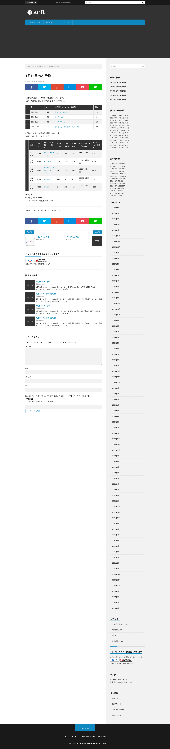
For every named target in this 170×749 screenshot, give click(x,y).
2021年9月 (116, 523)
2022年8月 (116, 461)
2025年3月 (116, 286)
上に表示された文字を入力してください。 (39, 401)
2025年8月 (116, 258)
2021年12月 (116, 506)
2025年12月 (116, 236)
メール (28, 377)
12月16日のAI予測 (43, 282)
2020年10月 (116, 585)
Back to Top (85, 728)
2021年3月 (116, 557)
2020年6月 (116, 608)
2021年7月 (116, 535)
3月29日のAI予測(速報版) (46, 318)
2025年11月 (116, 241)
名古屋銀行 (47, 179)
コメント (28, 346)
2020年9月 (116, 591)
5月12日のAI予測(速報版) (118, 95)
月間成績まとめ (117, 641)
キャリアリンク (60, 122)
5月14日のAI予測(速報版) (118, 87)
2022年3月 (116, 490)
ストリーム (59, 117)
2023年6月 (116, 405)
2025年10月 (116, 247)
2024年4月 (116, 348)
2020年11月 (116, 580)
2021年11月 (116, 512)
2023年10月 (116, 382)
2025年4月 (116, 281)
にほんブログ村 (30, 264)
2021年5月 (116, 546)
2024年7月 (116, 332)
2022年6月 (116, 473)
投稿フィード (116, 704)
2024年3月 (116, 354)
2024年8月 (116, 326)
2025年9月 (116, 253)
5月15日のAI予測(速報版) (66, 2)
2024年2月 (116, 360)
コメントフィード (118, 709)
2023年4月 (116, 416)
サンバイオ (47, 161)
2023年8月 (116, 394)
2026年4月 (116, 213)
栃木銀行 (46, 187)
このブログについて (34, 22)
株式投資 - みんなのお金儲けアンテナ (122, 682)
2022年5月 (116, 478)
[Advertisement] (85, 41)
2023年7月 (116, 399)
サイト (27, 385)
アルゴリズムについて (119, 624)
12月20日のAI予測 (43, 306)
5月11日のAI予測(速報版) (118, 99)
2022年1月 (116, 501)
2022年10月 (116, 450)
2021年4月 (116, 552)
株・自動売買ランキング (42, 264)
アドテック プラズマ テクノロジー (68, 127)
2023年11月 (116, 377)
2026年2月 (116, 224)
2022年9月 (116, 456)
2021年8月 (116, 529)
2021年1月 (116, 569)
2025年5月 (116, 275)
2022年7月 (116, 467)
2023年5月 (116, 411)
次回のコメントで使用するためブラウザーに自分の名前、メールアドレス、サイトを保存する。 (58, 396)
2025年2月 (116, 292)
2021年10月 (116, 518)
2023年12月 (116, 371)
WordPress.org (117, 715)
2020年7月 (116, 602)
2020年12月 (116, 574)
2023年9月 (116, 388)
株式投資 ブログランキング (118, 680)
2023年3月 (116, 422)
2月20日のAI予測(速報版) (46, 294)
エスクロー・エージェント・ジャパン (48, 170)
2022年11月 (116, 444)
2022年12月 (116, 439)
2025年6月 (116, 269)
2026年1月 (116, 230)
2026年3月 (116, 219)
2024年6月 (116, 337)
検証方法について (52, 22)
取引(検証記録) (40, 81)
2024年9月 (116, 320)
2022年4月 (116, 484)
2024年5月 (116, 343)
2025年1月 (116, 298)
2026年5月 (116, 207)
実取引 (114, 635)
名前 (27, 368)
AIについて (66, 22)
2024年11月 (116, 309)
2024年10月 (116, 315)
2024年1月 (116, 365)
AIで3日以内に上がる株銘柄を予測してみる (91, 743)
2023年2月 (116, 427)
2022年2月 (116, 495)
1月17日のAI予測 (72, 237)
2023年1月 (116, 433)
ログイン (115, 698)
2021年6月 (116, 540)
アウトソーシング (61, 112)
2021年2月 (116, 563)
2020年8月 (116, 597)
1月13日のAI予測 (42, 237)
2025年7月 (116, 264)
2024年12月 (116, 303)
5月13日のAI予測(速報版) (118, 91)
